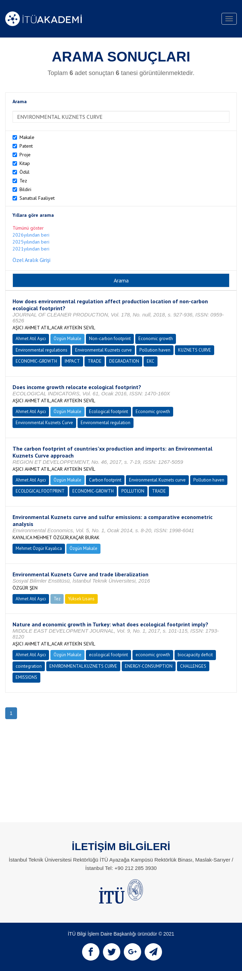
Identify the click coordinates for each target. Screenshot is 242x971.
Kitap (24, 163)
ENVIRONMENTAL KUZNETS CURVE (83, 666)
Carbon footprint (105, 480)
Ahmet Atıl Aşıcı (31, 339)
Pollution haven (154, 350)
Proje (25, 154)
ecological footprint (108, 655)
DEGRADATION (124, 361)
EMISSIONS (26, 677)
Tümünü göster (28, 228)
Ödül (24, 172)
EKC (150, 361)
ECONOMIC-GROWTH (36, 361)
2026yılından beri (31, 235)
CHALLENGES (193, 666)
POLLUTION (132, 491)
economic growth (153, 655)
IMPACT (72, 361)
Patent (26, 146)
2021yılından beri (31, 249)
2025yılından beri (31, 242)
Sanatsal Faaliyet (37, 198)
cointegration (29, 666)
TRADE (95, 361)
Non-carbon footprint (110, 339)
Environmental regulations (41, 350)
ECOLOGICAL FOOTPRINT (40, 491)
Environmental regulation (105, 423)
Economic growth (155, 339)
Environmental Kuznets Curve (44, 423)
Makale (26, 137)
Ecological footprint (108, 411)
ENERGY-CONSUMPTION (148, 666)
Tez (23, 181)
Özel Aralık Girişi (31, 259)
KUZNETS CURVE (194, 350)
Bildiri (25, 189)
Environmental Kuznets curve (103, 350)
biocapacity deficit (195, 655)
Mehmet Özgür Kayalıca (39, 548)
